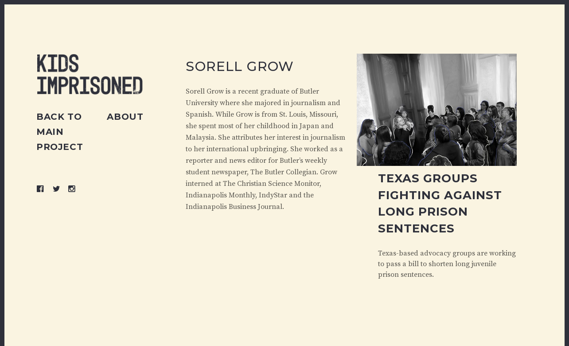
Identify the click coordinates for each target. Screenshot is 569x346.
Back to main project (59, 131)
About (125, 116)
